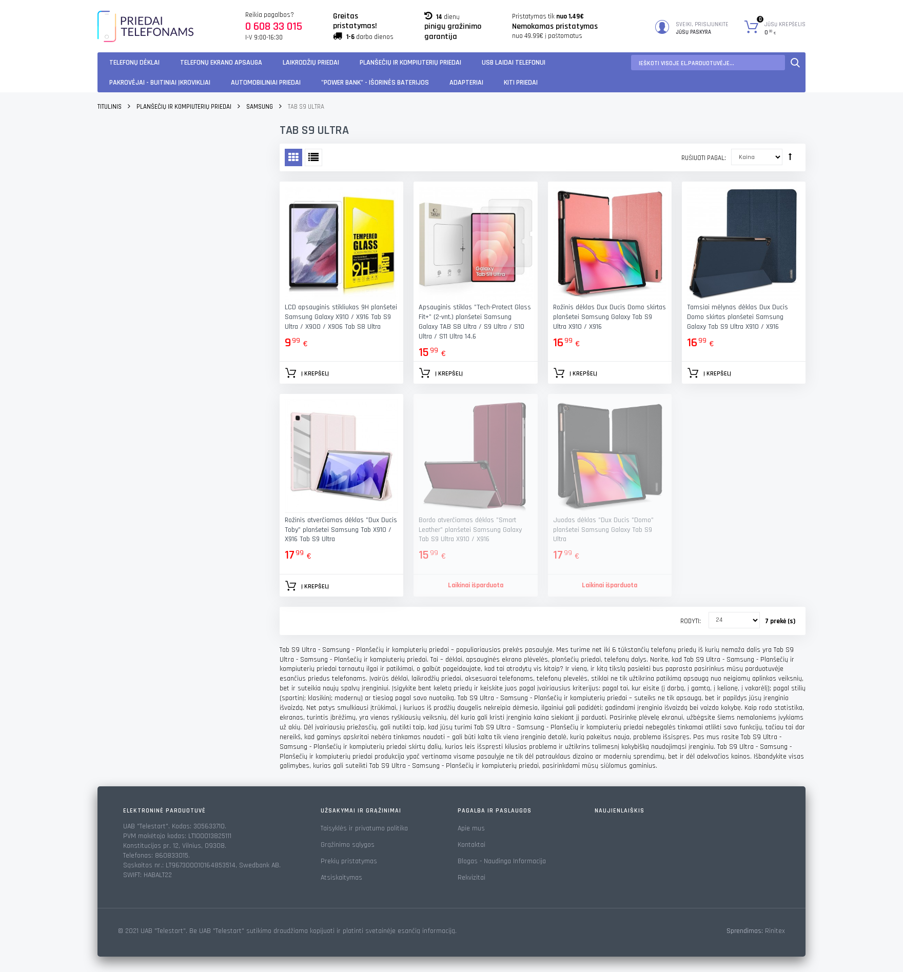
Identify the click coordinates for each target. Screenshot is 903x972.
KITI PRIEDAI (521, 82)
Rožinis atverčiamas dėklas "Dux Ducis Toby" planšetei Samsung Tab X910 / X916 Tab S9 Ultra (341, 529)
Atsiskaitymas (341, 877)
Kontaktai (471, 844)
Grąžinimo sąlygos (348, 844)
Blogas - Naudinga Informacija (502, 861)
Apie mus (471, 828)
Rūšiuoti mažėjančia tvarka (790, 156)
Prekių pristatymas (349, 861)
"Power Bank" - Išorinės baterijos (375, 82)
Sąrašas (313, 157)
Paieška (795, 62)
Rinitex (775, 931)
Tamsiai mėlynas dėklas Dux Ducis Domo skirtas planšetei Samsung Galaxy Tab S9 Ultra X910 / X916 (737, 317)
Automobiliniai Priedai (266, 82)
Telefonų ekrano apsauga (221, 62)
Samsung (259, 107)
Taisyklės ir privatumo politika (364, 828)
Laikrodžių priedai (311, 62)
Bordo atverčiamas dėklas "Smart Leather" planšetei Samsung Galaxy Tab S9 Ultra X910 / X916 (470, 529)
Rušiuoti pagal (702, 158)
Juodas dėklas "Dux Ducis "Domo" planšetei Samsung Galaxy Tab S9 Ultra (603, 529)
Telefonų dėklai (134, 62)
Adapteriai (466, 82)
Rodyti (689, 621)
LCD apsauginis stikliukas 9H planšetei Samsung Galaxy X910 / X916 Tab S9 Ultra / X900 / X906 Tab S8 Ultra (341, 317)
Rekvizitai (471, 877)
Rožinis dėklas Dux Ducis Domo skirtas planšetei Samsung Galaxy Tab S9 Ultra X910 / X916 (609, 317)
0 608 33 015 (273, 26)
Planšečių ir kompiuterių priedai (410, 62)
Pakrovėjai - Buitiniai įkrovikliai (159, 82)
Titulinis (109, 107)
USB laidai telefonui (513, 62)
